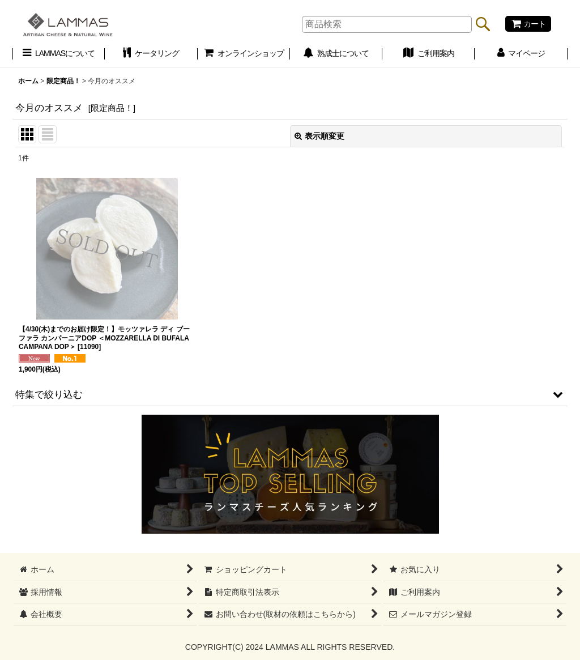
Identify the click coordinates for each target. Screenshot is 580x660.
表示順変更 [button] (319, 135)
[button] (290, 394)
